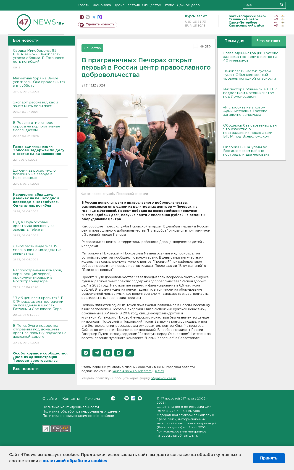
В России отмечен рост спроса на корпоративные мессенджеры (40, 129)
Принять (269, 458)
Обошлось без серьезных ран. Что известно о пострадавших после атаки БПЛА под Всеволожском (250, 131)
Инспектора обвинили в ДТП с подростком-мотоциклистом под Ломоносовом (250, 93)
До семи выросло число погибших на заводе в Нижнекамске (40, 177)
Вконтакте (113, 398)
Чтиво (169, 5)
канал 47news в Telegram (132, 371)
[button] (85, 353)
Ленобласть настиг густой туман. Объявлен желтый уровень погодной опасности (249, 75)
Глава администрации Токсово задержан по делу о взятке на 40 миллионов (250, 57)
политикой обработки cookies (75, 461)
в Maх (159, 371)
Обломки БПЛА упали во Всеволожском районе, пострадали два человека (246, 151)
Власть (83, 5)
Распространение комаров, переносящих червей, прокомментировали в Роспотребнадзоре (40, 279)
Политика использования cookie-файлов (78, 415)
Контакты (71, 398)
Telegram (133, 398)
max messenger (99, 17)
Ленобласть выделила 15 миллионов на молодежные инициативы (40, 253)
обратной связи (163, 378)
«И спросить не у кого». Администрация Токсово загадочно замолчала (245, 111)
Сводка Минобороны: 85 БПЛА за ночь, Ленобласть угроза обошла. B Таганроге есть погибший (40, 59)
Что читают (269, 41)
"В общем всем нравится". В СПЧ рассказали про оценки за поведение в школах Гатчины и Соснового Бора (40, 307)
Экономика (101, 5)
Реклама (92, 398)
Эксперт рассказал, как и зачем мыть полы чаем (40, 107)
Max (140, 398)
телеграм (94, 17)
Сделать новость (100, 24)
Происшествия (126, 5)
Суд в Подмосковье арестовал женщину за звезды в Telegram (40, 229)
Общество (151, 5)
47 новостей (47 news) (178, 398)
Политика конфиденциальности (70, 407)
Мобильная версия (82, 17)
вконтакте (88, 17)
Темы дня (234, 41)
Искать (282, 4)
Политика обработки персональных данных (81, 411)
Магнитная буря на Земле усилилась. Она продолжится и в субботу (40, 85)
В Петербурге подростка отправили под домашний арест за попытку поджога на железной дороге (40, 334)
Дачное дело (188, 5)
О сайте (49, 398)
